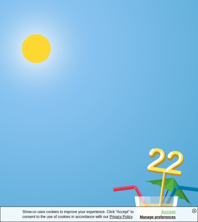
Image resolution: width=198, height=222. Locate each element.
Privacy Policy (121, 217)
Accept (168, 211)
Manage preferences (157, 217)
